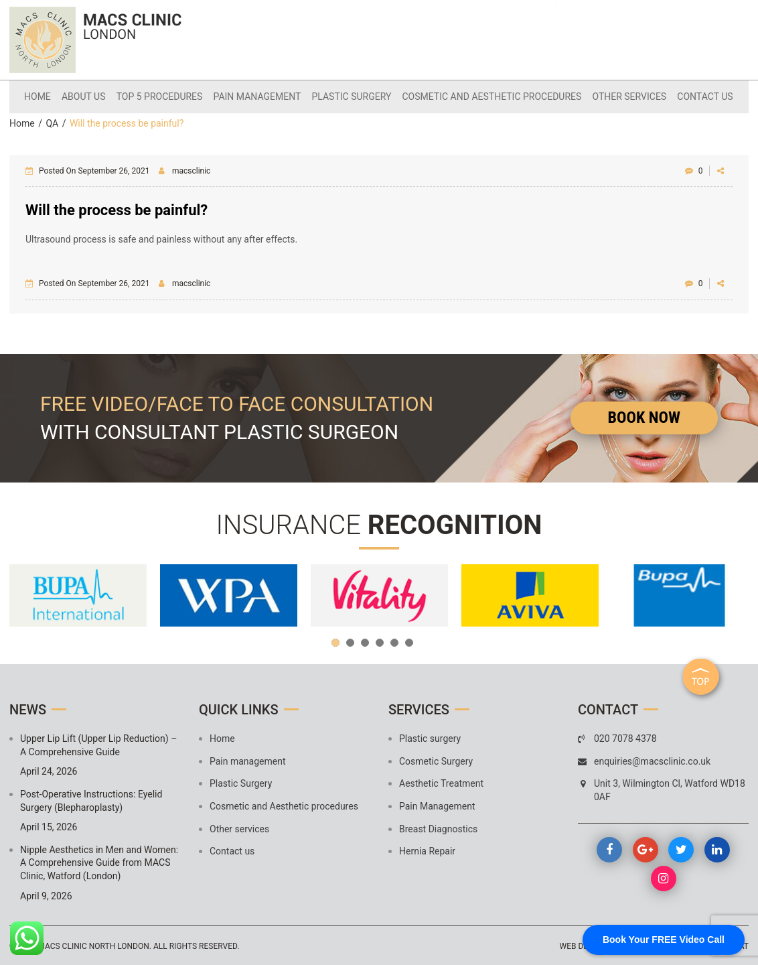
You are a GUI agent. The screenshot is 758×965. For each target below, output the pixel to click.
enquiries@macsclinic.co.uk (426, 51)
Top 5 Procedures (164, 95)
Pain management (259, 95)
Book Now (644, 416)
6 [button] (409, 642)
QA (52, 122)
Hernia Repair (427, 850)
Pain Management (437, 805)
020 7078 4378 (416, 28)
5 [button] (394, 642)
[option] (78, 594)
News (27, 709)
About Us (91, 95)
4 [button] (380, 642)
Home (47, 95)
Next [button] (732, 594)
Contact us (696, 95)
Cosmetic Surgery (436, 760)
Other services (623, 95)
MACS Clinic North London (93, 945)
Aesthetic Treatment (441, 782)
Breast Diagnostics (438, 827)
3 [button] (365, 642)
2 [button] (350, 642)
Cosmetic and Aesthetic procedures (488, 95)
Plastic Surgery (350, 95)
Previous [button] (26, 594)
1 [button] (335, 642)
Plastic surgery (430, 737)
